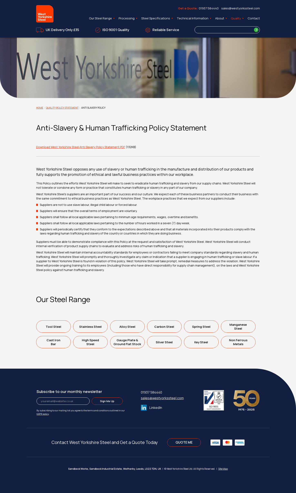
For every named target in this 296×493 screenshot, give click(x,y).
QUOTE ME (184, 442)
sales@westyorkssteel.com (240, 8)
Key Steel (201, 342)
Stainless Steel (90, 327)
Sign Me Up (107, 401)
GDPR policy (43, 413)
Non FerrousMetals (238, 342)
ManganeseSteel (238, 326)
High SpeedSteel (90, 342)
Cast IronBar (53, 342)
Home (39, 107)
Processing (128, 18)
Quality (237, 18)
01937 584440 (209, 8)
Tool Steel (53, 327)
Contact (254, 18)
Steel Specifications (157, 18)
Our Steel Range (102, 18)
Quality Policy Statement (62, 107)
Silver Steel (164, 342)
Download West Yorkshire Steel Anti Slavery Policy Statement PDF (80, 147)
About (221, 18)
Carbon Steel (164, 327)
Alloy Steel (127, 327)
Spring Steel (201, 327)
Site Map (223, 469)
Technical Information (194, 18)
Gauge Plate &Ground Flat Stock (127, 342)
